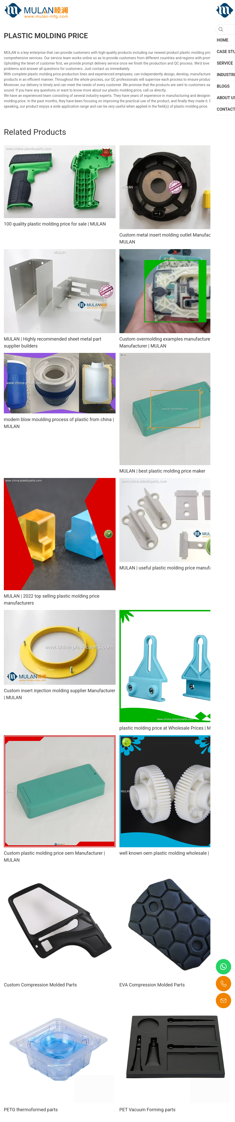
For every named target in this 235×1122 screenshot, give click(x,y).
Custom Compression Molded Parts (40, 984)
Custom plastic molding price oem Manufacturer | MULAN (54, 856)
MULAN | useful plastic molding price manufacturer (171, 567)
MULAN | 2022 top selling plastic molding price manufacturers (51, 599)
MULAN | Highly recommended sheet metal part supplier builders (52, 342)
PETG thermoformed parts (31, 1109)
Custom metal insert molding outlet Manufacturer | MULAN (171, 238)
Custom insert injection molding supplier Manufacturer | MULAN (59, 694)
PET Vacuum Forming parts (147, 1109)
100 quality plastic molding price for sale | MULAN (55, 224)
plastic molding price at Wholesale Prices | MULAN (171, 728)
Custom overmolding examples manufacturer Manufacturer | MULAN (165, 342)
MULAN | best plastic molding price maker (162, 471)
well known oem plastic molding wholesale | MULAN (172, 853)
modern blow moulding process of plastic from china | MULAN (59, 423)
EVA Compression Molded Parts (152, 984)
